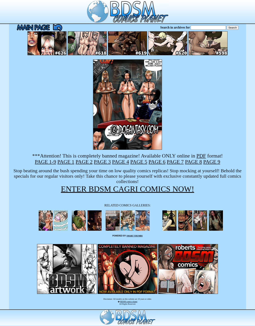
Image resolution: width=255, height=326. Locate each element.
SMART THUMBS (135, 236)
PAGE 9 (211, 162)
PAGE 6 (157, 162)
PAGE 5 (138, 162)
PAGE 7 (175, 162)
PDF (201, 156)
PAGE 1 (65, 162)
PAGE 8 (193, 162)
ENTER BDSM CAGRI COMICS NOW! (127, 188)
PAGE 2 (84, 162)
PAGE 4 (120, 162)
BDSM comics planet (128, 301)
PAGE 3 (102, 162)
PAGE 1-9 (45, 162)
